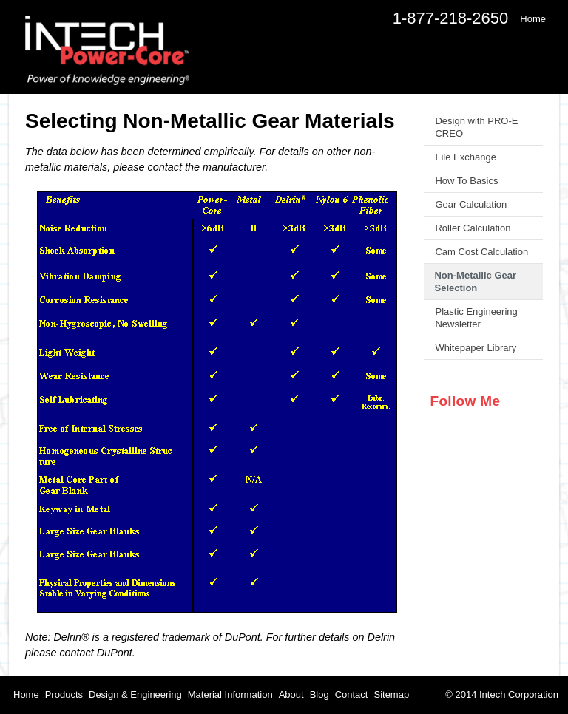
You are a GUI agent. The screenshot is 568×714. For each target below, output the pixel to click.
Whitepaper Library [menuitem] (475, 347)
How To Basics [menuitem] (466, 180)
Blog (319, 694)
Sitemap (391, 694)
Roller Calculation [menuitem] (472, 228)
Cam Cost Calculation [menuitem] (481, 251)
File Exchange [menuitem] (465, 157)
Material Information (230, 694)
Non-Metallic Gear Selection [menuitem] (475, 281)
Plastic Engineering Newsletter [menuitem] (476, 318)
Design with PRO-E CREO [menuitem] (476, 127)
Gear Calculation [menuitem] (471, 204)
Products (64, 694)
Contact (351, 694)
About (291, 694)
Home (26, 694)
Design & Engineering (135, 694)
